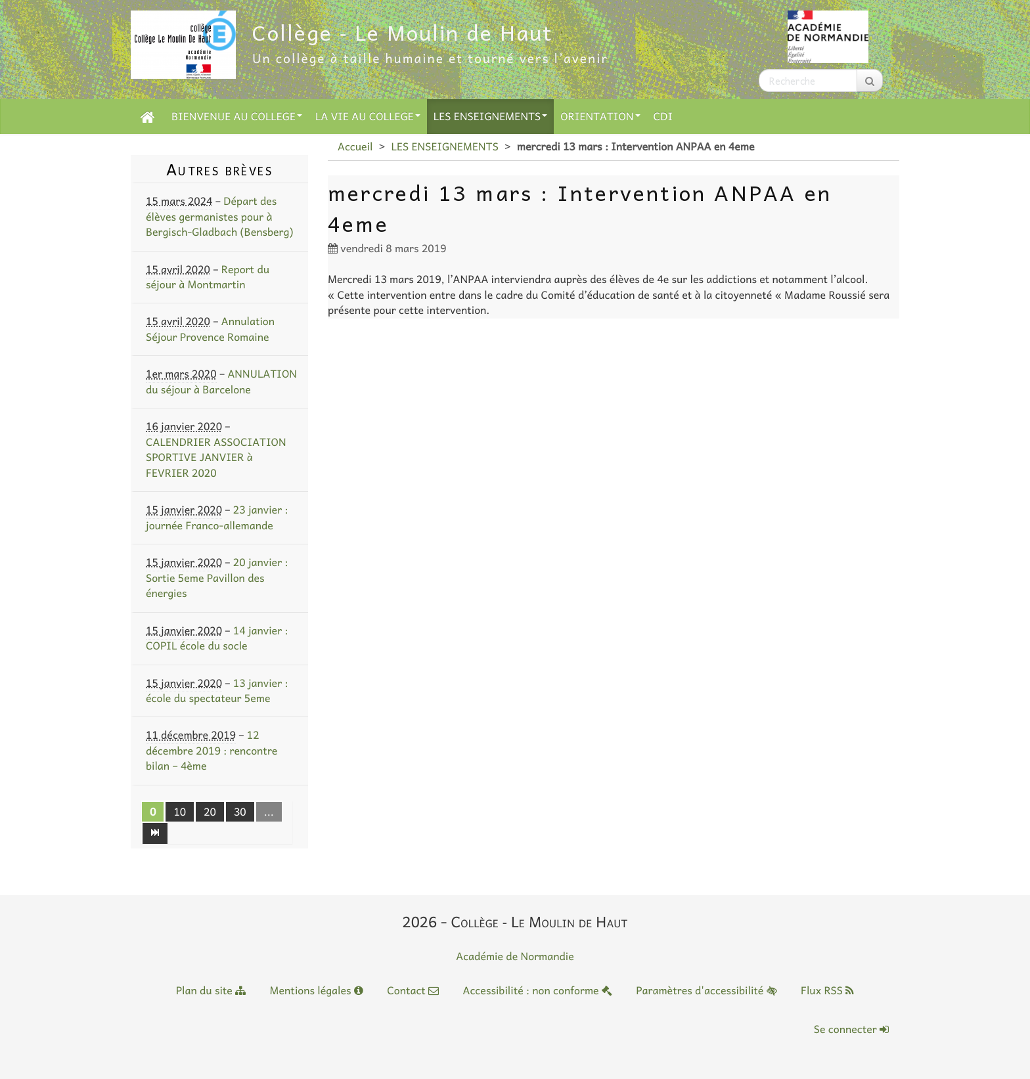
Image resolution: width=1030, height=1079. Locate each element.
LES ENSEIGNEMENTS (490, 116)
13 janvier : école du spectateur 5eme (217, 690)
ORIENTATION (600, 116)
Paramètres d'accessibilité (706, 990)
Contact (413, 990)
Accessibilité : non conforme (537, 990)
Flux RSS (827, 990)
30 (240, 811)
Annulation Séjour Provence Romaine (210, 329)
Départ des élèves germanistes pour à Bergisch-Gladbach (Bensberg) (220, 216)
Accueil (355, 146)
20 (210, 811)
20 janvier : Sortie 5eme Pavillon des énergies (217, 578)
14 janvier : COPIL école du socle (217, 638)
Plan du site (211, 990)
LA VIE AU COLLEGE (367, 116)
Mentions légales (316, 990)
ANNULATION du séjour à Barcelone (221, 381)
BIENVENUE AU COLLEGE (236, 116)
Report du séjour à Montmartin (207, 277)
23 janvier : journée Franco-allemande (217, 517)
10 (179, 811)
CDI (663, 116)
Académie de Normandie (515, 956)
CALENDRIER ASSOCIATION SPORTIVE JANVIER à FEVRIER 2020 (216, 457)
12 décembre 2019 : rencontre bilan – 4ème (211, 750)
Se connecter (851, 1029)
